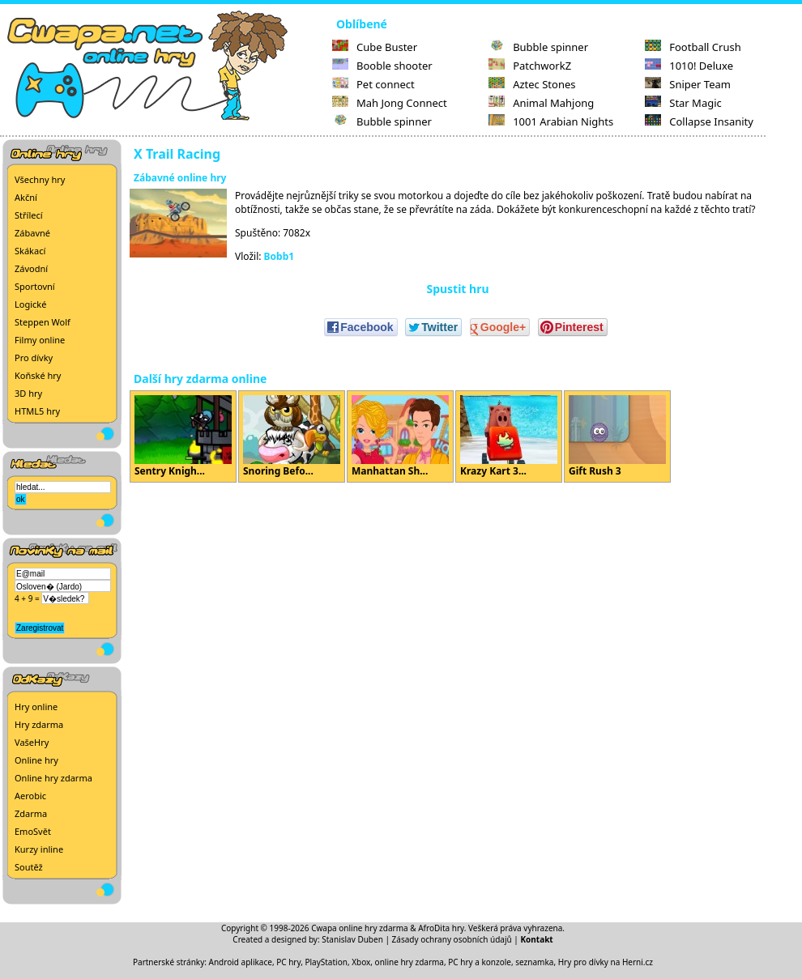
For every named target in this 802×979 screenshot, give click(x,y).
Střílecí (29, 215)
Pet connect (373, 84)
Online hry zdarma (53, 778)
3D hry (28, 393)
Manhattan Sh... (400, 436)
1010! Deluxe (689, 65)
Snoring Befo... (291, 436)
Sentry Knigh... (183, 436)
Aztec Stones (531, 84)
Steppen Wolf (42, 322)
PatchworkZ (529, 65)
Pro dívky (34, 357)
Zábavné (32, 233)
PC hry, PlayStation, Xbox (323, 962)
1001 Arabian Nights (550, 121)
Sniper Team (688, 84)
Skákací (30, 251)
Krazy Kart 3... (508, 436)
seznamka (534, 962)
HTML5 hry (37, 411)
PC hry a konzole (479, 962)
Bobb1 (279, 256)
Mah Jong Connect (389, 103)
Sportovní (35, 286)
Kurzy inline (39, 849)
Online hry (36, 760)
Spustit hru (457, 288)
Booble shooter (382, 65)
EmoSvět (33, 831)
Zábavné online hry (180, 178)
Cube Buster (374, 47)
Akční (26, 197)
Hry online (36, 706)
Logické (30, 304)
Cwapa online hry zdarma (359, 928)
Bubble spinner (382, 121)
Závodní (31, 268)
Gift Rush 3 (617, 436)
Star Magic (683, 103)
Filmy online (40, 340)
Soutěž (29, 867)
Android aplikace (240, 962)
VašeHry (32, 742)
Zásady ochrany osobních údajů (452, 939)
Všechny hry (40, 179)
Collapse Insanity (699, 121)
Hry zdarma (39, 724)
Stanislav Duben (352, 939)
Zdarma (31, 813)
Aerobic (30, 796)
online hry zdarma (409, 962)
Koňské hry (38, 375)
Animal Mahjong (541, 103)
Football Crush (692, 47)
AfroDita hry (441, 928)
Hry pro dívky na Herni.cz (605, 962)
